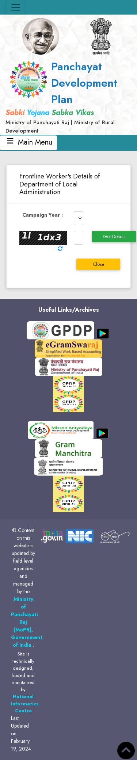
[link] (68, 96)
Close (98, 264)
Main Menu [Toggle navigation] (28, 142)
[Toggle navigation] (15, 7)
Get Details (114, 236)
